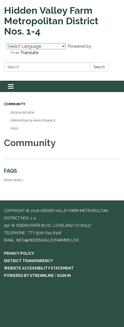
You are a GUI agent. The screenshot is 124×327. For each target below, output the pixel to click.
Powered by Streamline (29, 275)
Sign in (64, 275)
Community (14, 104)
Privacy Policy (19, 253)
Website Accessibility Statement (39, 268)
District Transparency (28, 261)
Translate (24, 52)
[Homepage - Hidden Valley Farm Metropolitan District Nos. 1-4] (62, 21)
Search (99, 67)
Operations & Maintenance (33, 120)
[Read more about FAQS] (62, 175)
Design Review (23, 112)
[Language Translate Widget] (36, 46)
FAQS (14, 128)
